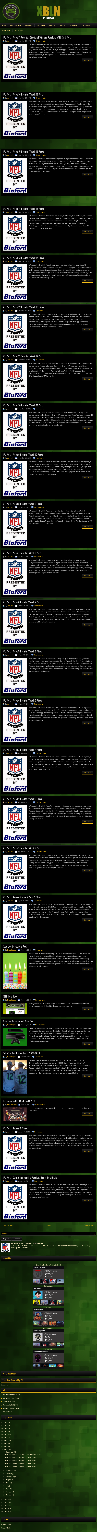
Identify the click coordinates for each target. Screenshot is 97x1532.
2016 (5, 1440)
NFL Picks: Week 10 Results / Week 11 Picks (23, 405)
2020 (5, 1428)
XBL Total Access (9, 1395)
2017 (5, 1437)
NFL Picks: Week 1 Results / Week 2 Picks (22, 848)
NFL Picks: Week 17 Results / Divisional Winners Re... (24, 1454)
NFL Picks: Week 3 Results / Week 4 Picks (22, 749)
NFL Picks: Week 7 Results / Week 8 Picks (22, 553)
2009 (5, 1508)
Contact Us (19, 31)
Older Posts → (89, 1226)
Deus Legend (12, 950)
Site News (73, 25)
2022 (5, 1422)
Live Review (7, 1401)
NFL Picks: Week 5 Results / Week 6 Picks (22, 651)
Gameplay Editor (49, 1328)
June (7, 1483)
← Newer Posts (7, 1226)
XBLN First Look (9, 1398)
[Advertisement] (30, 87)
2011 (5, 1502)
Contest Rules (6, 1528)
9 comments (38, 556)
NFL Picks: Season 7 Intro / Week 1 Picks (22, 897)
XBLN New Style (10, 996)
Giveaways (28, 25)
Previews (52, 25)
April (7, 1489)
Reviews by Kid (8, 1405)
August (8, 1480)
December (9, 1452)
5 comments (38, 1181)
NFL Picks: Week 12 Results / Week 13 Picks (23, 307)
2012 (5, 1499)
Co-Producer (48, 1286)
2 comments (40, 212)
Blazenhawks (12, 1104)
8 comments (39, 409)
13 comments (41, 802)
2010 (5, 1505)
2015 (5, 1444)
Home (4, 25)
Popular (6, 1239)
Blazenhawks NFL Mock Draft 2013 (19, 1101)
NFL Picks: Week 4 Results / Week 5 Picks (22, 700)
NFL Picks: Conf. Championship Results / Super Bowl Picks (30, 1177)
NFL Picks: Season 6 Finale (15, 1128)
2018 (5, 1434)
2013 (5, 1450)
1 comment (39, 950)
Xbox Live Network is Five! (15, 946)
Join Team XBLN (86, 25)
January (8, 1495)
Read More (87, 60)
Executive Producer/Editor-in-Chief (48, 1265)
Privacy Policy (6, 1524)
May (7, 1486)
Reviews (63, 25)
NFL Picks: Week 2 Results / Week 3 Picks (22, 799)
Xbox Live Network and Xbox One (18, 1021)
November (9, 1470)
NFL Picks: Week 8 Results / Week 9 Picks (22, 503)
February (9, 1492)
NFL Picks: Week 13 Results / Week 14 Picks (23, 258)
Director (48, 1307)
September (10, 1477)
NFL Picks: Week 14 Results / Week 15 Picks (23, 208)
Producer (48, 1349)
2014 (5, 1447)
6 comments (40, 261)
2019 (5, 1431)
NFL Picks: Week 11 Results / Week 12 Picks (23, 356)
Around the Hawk (9, 1408)
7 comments (39, 311)
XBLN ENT (6, 1412)
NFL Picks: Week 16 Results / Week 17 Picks (23, 94)
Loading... (4, 1385)
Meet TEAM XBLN (15, 25)
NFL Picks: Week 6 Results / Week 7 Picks (22, 602)
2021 (5, 1425)
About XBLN (6, 31)
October (9, 1474)
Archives (17, 1239)
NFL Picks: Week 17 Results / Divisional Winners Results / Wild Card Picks (37, 37)
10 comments (40, 360)
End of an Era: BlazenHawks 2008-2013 (21, 1053)
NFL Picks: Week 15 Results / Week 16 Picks (23, 151)
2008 (5, 1511)
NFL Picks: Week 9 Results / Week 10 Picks (23, 454)
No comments (41, 41)
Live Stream (41, 25)
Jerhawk (10, 41)
